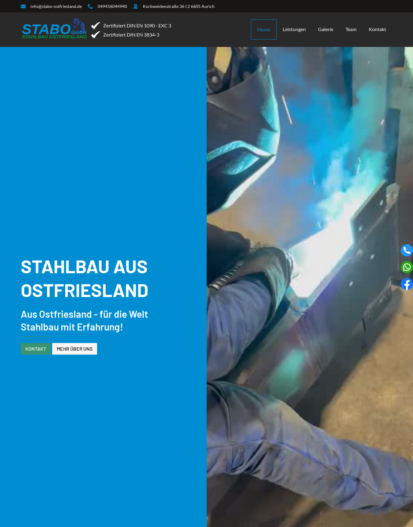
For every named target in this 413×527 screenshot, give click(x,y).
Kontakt (377, 29)
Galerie (325, 29)
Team (351, 29)
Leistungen (294, 29)
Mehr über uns (74, 349)
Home (263, 29)
